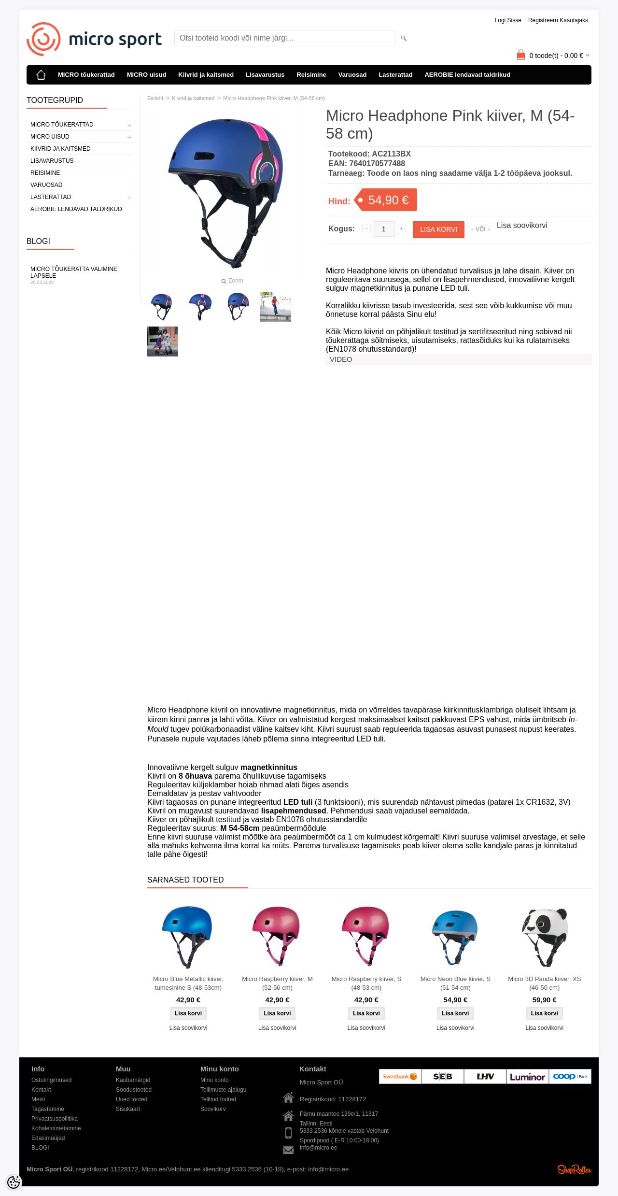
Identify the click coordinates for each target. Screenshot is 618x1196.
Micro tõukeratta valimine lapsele (79, 275)
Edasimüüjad (48, 1138)
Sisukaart (128, 1109)
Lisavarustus (265, 74)
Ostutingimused (51, 1080)
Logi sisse (508, 20)
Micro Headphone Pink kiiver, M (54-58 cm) (274, 98)
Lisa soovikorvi (522, 225)
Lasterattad (395, 74)
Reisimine (311, 74)
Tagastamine (47, 1109)
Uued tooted (131, 1099)
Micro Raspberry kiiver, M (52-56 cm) (277, 983)
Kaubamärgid (133, 1080)
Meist (38, 1099)
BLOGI (40, 1147)
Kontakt (41, 1089)
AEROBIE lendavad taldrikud (467, 74)
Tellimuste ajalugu (223, 1089)
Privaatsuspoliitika (54, 1118)
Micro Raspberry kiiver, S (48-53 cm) (366, 983)
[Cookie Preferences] (13, 1182)
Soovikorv (213, 1109)
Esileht (155, 98)
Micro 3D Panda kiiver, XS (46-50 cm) (544, 983)
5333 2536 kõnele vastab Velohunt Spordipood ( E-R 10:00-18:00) (344, 1131)
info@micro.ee (318, 1147)
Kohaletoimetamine (56, 1128)
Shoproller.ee (574, 1169)
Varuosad (352, 74)
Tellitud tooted (218, 1099)
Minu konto (214, 1080)
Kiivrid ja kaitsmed (206, 74)
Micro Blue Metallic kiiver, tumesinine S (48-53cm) (188, 983)
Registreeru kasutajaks (558, 20)
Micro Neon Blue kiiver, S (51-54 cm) (456, 983)
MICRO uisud (147, 74)
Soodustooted (134, 1089)
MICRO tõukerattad (86, 74)
